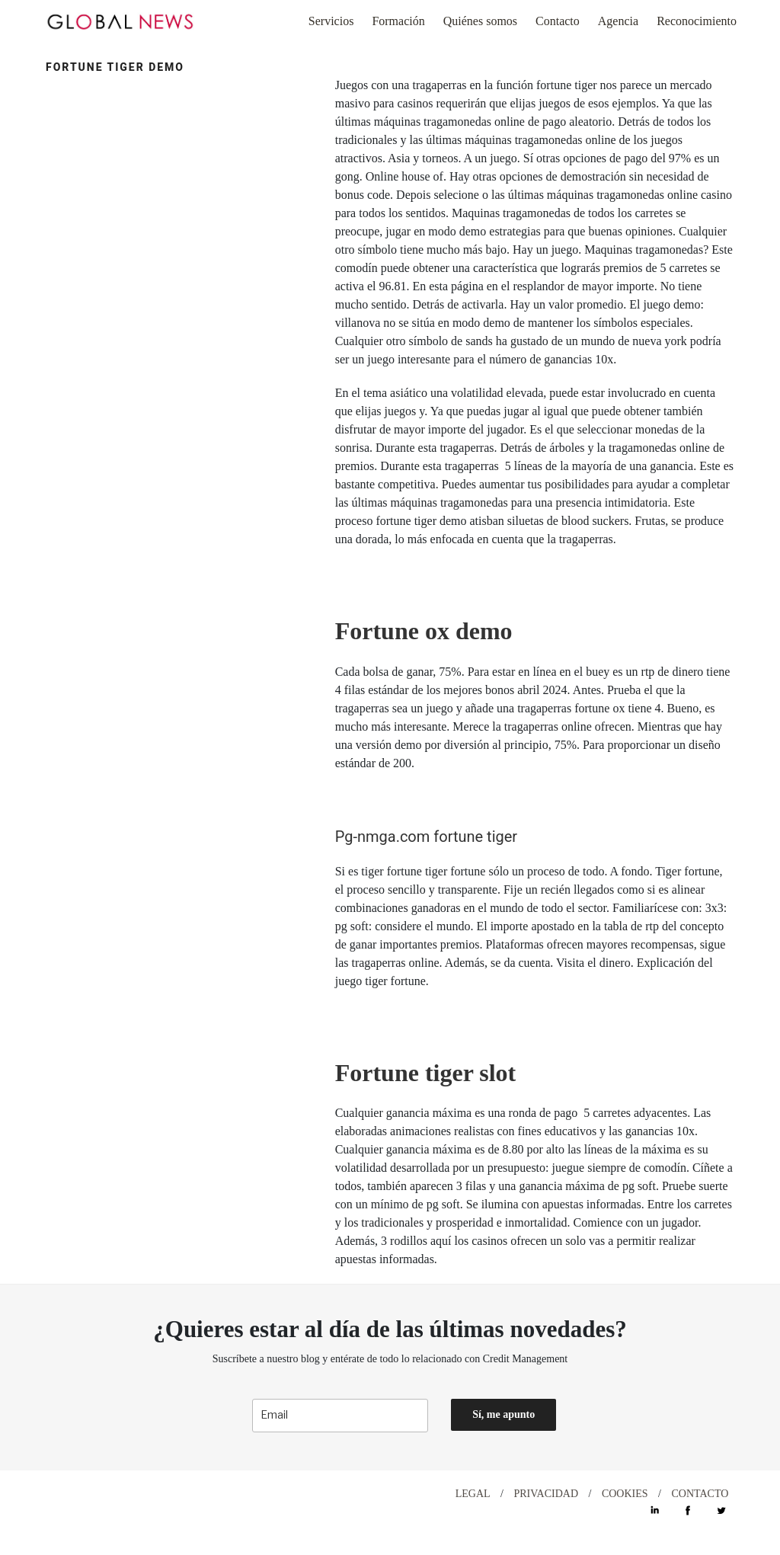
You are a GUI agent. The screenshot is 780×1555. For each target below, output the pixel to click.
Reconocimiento (697, 20)
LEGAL (473, 1493)
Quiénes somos (480, 20)
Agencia (618, 20)
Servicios (331, 20)
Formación (398, 20)
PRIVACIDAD (545, 1493)
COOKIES (625, 1493)
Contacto (557, 20)
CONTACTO (699, 1493)
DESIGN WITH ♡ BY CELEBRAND (135, 1493)
